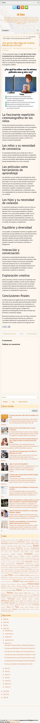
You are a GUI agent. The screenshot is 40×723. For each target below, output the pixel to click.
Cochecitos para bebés (21, 551)
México (29, 586)
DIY (6, 561)
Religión (30, 601)
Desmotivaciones (35, 558)
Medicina (3, 586)
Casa (21, 550)
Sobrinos (17, 604)
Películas (17, 36)
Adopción (28, 542)
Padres (10, 592)
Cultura (28, 556)
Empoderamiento (29, 564)
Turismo (32, 607)
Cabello (7, 550)
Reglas (21, 601)
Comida (37, 551)
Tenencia (3, 607)
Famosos (27, 567)
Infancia (21, 577)
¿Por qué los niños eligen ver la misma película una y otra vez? (18, 44)
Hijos (8, 36)
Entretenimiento (12, 565)
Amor (11, 543)
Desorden (8, 559)
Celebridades (26, 550)
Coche (10, 551)
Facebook (17, 567)
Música (31, 588)
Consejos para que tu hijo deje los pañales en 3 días (20, 654)
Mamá (31, 581)
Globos (37, 571)
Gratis (2, 573)
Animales (16, 543)
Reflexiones (5, 601)
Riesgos (34, 601)
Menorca (14, 586)
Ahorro (37, 542)
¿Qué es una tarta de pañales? (18, 464)
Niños (13, 36)
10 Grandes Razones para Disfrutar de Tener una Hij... (20, 658)
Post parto (30, 597)
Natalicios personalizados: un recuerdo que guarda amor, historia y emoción (22, 522)
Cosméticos (3, 556)
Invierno (7, 579)
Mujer (26, 588)
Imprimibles (11, 577)
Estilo (2, 567)
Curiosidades (5, 558)
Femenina (11, 569)
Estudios (11, 567)
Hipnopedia (16, 575)
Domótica (18, 561)
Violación (37, 609)
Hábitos (22, 573)
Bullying (3, 550)
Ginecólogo (32, 571)
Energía (37, 564)
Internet (36, 577)
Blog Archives (23, 402)
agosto (7, 643)
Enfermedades (4, 565)
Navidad (9, 590)
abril (6, 678)
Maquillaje (3, 584)
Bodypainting (35, 548)
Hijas (6, 575)
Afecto (32, 542)
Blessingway (27, 548)
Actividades (4, 542)
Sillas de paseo (5, 604)
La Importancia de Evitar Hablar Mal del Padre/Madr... (20, 661)
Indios (16, 577)
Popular (5, 402)
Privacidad (36, 597)
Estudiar (6, 567)
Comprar (13, 554)
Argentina (28, 543)
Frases (33, 569)
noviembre (8, 634)
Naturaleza (4, 590)
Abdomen (8, 540)
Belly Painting (11, 548)
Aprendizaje (22, 543)
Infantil (25, 577)
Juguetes (19, 579)
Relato (25, 601)
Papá (25, 593)
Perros (25, 595)
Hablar (26, 573)
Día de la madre (15, 559)
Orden (37, 590)
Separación (22, 603)
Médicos (9, 586)
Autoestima (4, 546)
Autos (15, 546)
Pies (31, 595)
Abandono (3, 540)
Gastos (37, 569)
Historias (22, 575)
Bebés (36, 545)
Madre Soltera (24, 581)
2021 (4, 694)
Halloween (31, 573)
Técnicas (29, 604)
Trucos (27, 607)
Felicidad (6, 569)
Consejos (28, 553)
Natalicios (36, 588)
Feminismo (16, 569)
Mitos (33, 586)
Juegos (15, 579)
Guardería (7, 573)
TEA (26, 604)
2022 (4, 691)
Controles (37, 554)
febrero (7, 684)
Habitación (16, 573)
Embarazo (20, 563)
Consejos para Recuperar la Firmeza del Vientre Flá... (20, 648)
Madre (16, 581)
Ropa (2, 603)
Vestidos (20, 609)
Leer (36, 579)
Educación (28, 561)
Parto (29, 593)
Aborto (13, 540)
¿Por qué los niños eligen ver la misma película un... (20, 651)
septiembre (8, 640)
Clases (6, 551)
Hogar (27, 575)
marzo (7, 681)
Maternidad (33, 583)
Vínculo (32, 609)
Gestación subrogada (14, 571)
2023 (4, 628)
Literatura (7, 581)
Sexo (30, 603)
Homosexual (32, 575)
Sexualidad (36, 603)
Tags (13, 402)
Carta (18, 550)
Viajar (23, 609)
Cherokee (32, 550)
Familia (22, 567)
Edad (23, 561)
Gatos (2, 571)
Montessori (4, 588)
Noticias (25, 590)
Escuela (26, 565)
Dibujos (23, 559)
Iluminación (4, 577)
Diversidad (36, 559)
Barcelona (29, 546)
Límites (3, 581)
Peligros (20, 595)
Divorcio (3, 561)
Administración (12, 542)
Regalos (12, 601)
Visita (12, 611)
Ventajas (14, 609)
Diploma (30, 559)
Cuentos (16, 556)
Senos (16, 603)
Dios (26, 559)
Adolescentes (21, 542)
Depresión (22, 558)
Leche (29, 579)
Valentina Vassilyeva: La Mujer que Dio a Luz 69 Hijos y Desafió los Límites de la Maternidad (24, 501)
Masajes (18, 584)
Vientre (28, 609)
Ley (38, 579)
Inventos (3, 579)
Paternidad (4, 595)
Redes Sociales (34, 599)
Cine (2, 551)
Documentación (11, 561)
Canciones (13, 550)
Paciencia (3, 593)
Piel (29, 595)
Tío (12, 607)
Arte (32, 543)
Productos (3, 599)
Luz (12, 581)
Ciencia (37, 550)
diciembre (8, 631)
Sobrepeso (11, 604)
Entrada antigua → (32, 334)
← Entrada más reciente (9, 334)
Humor (37, 575)
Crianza (10, 556)
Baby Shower (22, 546)
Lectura (33, 579)
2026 (4, 619)
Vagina (10, 609)
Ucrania (37, 607)
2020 (4, 697)
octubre (7, 637)
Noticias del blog (31, 590)
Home (4, 36)
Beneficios (19, 548)
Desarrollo (27, 558)
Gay (6, 571)
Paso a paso (35, 593)
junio (6, 671)
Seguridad (12, 603)
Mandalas (36, 581)
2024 (4, 625)
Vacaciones (4, 609)
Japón (11, 579)
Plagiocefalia (9, 597)
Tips (17, 606)
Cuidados (22, 556)
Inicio (21, 334)
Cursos (10, 558)
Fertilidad (22, 569)
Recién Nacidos (22, 599)
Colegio (31, 551)
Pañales (21, 593)
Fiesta (26, 569)
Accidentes (33, 540)
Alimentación (5, 543)
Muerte (22, 588)
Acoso (37, 540)
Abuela (17, 540)
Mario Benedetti (11, 584)
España (37, 565)
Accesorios (27, 540)
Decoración (16, 558)
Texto (8, 607)
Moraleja (10, 588)
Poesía (19, 597)
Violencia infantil (6, 611)
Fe (30, 567)
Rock (38, 601)
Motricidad (16, 588)
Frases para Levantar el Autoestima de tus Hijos (18, 664)
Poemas (14, 597)
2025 (4, 622)
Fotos (30, 569)
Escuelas (31, 565)
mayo (6, 674)
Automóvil (10, 546)
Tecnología (35, 605)
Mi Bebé (21, 14)
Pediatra (10, 595)
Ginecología (24, 571)
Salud (6, 603)
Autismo (36, 543)
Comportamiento (5, 554)
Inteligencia (30, 577)
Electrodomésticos (11, 564)
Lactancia (24, 579)
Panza (16, 593)
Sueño (22, 604)
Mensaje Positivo (22, 586)
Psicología (24, 36)
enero (6, 687)
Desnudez (3, 559)
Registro (17, 601)
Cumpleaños (35, 556)
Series (27, 603)
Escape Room (20, 565)
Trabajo (22, 607)
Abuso (21, 540)
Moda (37, 586)
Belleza (3, 548)
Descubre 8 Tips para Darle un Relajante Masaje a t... (20, 645)
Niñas (14, 590)
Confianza (20, 554)
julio (6, 668)
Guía (11, 573)
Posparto (24, 597)
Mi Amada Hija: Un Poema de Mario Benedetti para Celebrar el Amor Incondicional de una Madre (23, 440)
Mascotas (24, 584)
